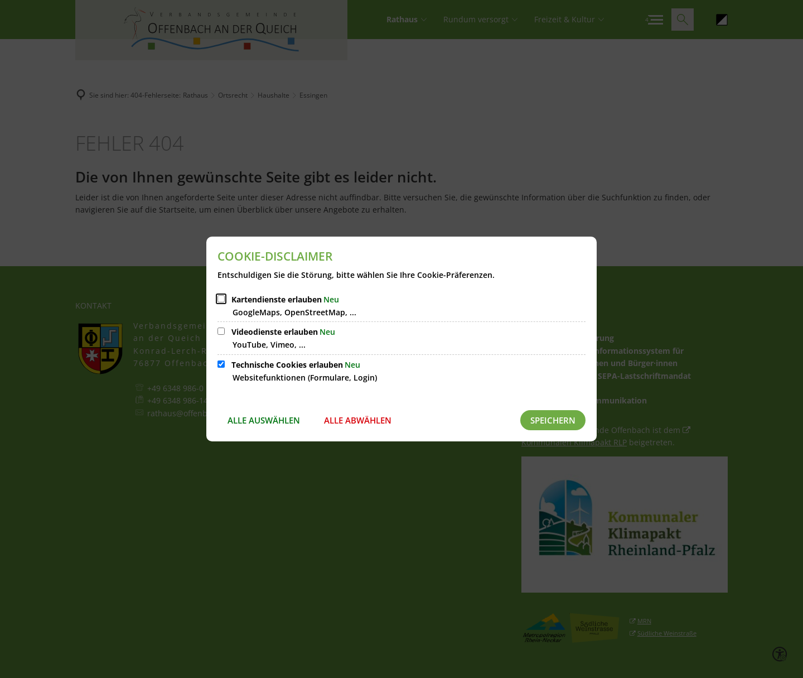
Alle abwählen (357, 420)
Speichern (552, 420)
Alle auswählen (264, 420)
